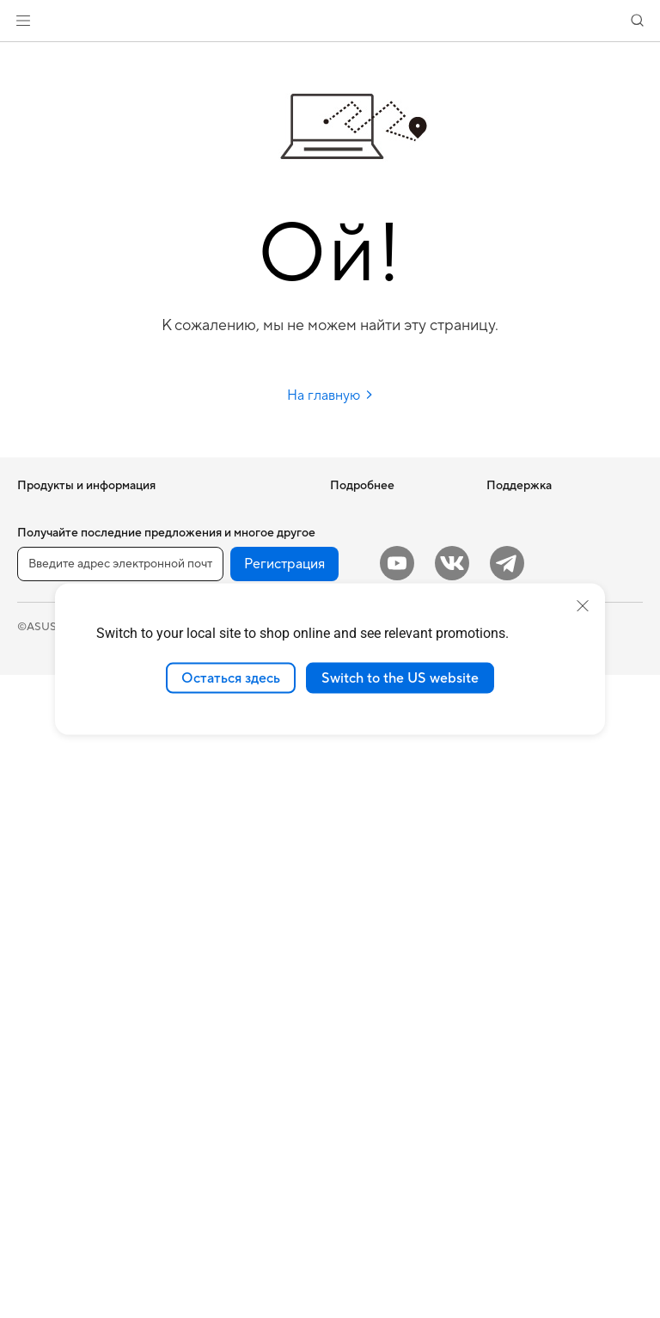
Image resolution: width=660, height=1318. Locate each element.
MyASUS (353, 966)
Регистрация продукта (389, 849)
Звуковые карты (213, 563)
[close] (583, 605)
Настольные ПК (58, 837)
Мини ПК (41, 915)
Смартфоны (48, 538)
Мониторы (45, 760)
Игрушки (193, 1136)
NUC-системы (54, 889)
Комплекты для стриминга (238, 928)
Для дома (41, 591)
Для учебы (45, 668)
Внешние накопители (226, 511)
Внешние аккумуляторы (233, 1084)
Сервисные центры (380, 824)
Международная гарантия (373, 751)
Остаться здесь (230, 677)
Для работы (48, 616)
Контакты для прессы (542, 563)
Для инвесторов (529, 537)
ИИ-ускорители (212, 537)
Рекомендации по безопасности (376, 908)
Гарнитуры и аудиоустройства (216, 895)
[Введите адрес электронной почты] (120, 1207)
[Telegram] (507, 1206)
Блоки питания (56, 1096)
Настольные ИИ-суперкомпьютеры (218, 751)
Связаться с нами (375, 875)
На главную (330, 395)
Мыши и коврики (215, 862)
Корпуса (40, 1044)
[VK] (452, 1206)
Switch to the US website (400, 677)
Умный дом (198, 784)
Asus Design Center (380, 563)
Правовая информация (349, 1269)
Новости (509, 511)
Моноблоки (48, 811)
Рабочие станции (63, 940)
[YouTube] (397, 1206)
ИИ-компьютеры (373, 511)
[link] (330, 21)
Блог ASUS (359, 537)
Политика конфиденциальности (515, 1269)
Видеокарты (49, 1019)
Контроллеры (206, 1110)
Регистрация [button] (284, 1207)
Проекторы (47, 786)
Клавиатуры (202, 836)
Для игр (37, 694)
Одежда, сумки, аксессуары (211, 960)
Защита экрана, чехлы (228, 993)
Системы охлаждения (74, 1070)
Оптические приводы (74, 1122)
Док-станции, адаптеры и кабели (237, 1051)
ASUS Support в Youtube (394, 940)
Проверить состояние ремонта (388, 791)
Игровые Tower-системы (81, 863)
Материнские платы (70, 993)
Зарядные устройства (227, 1019)
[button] (23, 20)
